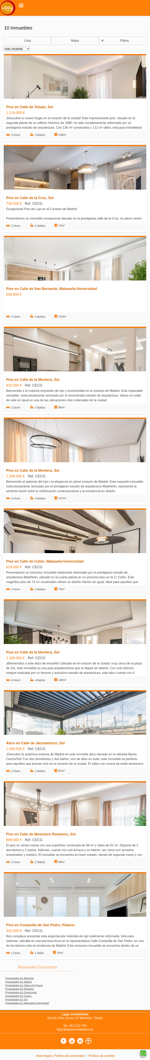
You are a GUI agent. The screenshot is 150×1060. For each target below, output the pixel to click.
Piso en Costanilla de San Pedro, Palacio (40, 925)
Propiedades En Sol (16, 999)
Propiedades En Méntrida (19, 978)
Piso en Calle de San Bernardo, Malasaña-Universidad (51, 289)
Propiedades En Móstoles (19, 988)
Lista (27, 40)
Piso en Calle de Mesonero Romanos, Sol (41, 834)
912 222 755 (78, 1025)
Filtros (124, 40)
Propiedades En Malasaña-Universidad (27, 1003)
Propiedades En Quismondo (21, 992)
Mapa (75, 40)
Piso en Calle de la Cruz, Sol (30, 198)
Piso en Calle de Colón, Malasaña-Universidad (45, 561)
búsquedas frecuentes (37, 967)
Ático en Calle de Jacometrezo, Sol (35, 743)
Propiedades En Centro (18, 995)
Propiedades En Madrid (18, 981)
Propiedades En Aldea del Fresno (24, 985)
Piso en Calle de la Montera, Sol (32, 380)
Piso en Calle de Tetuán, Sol (29, 107)
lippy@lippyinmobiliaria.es (75, 1029)
